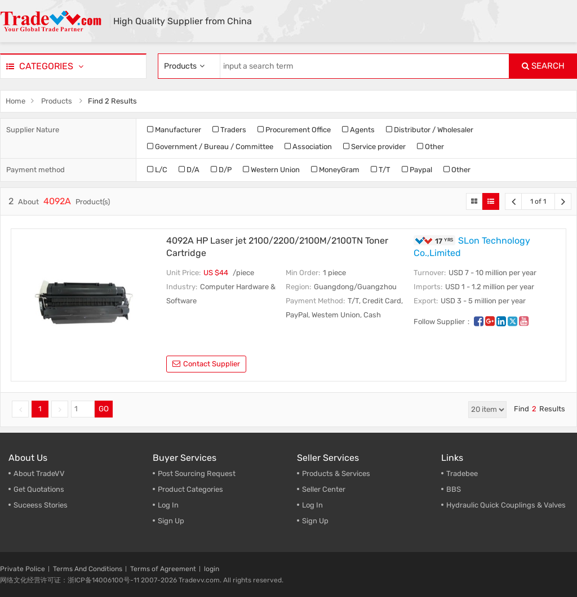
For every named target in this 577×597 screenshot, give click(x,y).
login (211, 569)
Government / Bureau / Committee (210, 146)
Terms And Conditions (87, 569)
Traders (229, 129)
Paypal (417, 169)
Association (308, 146)
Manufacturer (174, 129)
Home (15, 101)
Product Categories (190, 489)
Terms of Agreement (163, 569)
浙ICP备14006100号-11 (103, 580)
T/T (380, 169)
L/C (157, 169)
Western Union (271, 169)
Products (56, 101)
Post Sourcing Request (197, 473)
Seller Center (323, 489)
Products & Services (336, 473)
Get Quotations (39, 489)
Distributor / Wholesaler (429, 129)
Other (430, 146)
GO (104, 409)
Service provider (374, 146)
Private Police (22, 569)
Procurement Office (294, 129)
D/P (221, 169)
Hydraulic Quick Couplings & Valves (506, 505)
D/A (189, 169)
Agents (358, 129)
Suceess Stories (41, 505)
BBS (453, 489)
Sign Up (315, 521)
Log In (168, 505)
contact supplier (206, 364)
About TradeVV (39, 473)
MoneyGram (335, 169)
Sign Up (171, 521)
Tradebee (462, 473)
